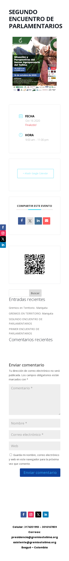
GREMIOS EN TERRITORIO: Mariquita (31, 313)
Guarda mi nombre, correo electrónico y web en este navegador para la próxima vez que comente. (34, 459)
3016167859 (49, 527)
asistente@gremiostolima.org (34, 542)
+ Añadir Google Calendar (35, 173)
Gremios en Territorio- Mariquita (28, 308)
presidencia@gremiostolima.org (34, 537)
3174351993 (31, 527)
